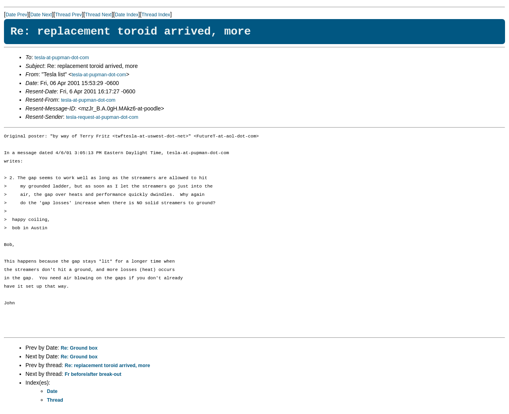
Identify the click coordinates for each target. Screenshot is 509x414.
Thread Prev (68, 14)
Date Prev (16, 14)
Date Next (41, 14)
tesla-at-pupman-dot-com (62, 57)
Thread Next (98, 14)
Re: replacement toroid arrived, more (107, 365)
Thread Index (156, 14)
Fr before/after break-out (93, 374)
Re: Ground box (79, 348)
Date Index (126, 14)
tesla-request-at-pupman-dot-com (102, 117)
